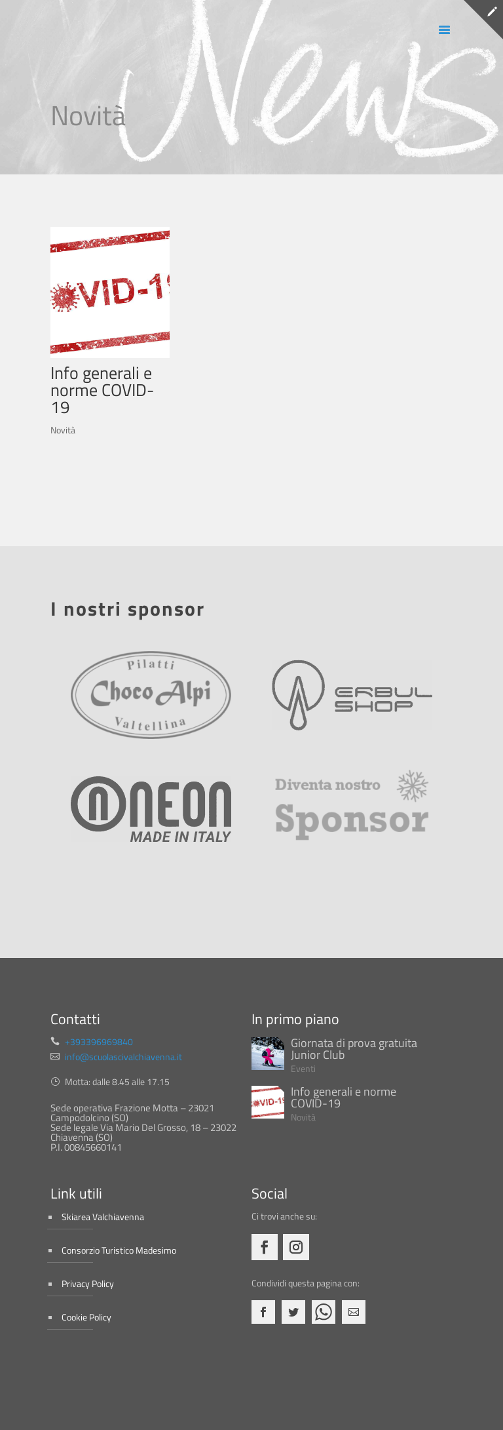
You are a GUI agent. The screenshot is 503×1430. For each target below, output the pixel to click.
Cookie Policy (86, 1317)
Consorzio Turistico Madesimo (119, 1250)
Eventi (303, 1068)
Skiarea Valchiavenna (103, 1216)
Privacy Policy (88, 1283)
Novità (62, 430)
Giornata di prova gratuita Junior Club (354, 1048)
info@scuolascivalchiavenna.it (123, 1056)
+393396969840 (99, 1041)
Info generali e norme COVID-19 (102, 390)
